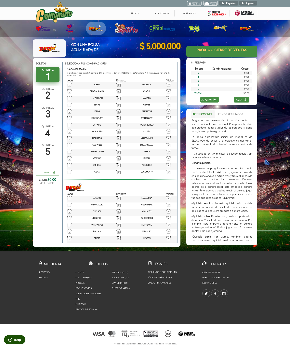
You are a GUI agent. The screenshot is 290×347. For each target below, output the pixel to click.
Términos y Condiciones (162, 272)
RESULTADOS (162, 13)
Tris (77, 299)
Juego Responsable (159, 282)
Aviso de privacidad (160, 277)
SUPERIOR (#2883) (121, 288)
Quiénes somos (211, 272)
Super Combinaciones (88, 293)
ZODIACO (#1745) (120, 277)
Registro (228, 3)
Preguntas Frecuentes (215, 277)
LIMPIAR (49, 172)
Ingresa (248, 3)
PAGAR (240, 99)
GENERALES (189, 13)
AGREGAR (208, 99)
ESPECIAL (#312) (120, 272)
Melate (79, 272)
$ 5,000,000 (160, 46)
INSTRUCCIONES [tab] (202, 114)
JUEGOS (134, 13)
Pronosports (83, 288)
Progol (80, 283)
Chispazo (80, 304)
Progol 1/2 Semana (86, 309)
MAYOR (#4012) (119, 283)
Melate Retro (83, 277)
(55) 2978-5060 (209, 283)
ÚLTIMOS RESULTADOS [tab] (230, 114)
